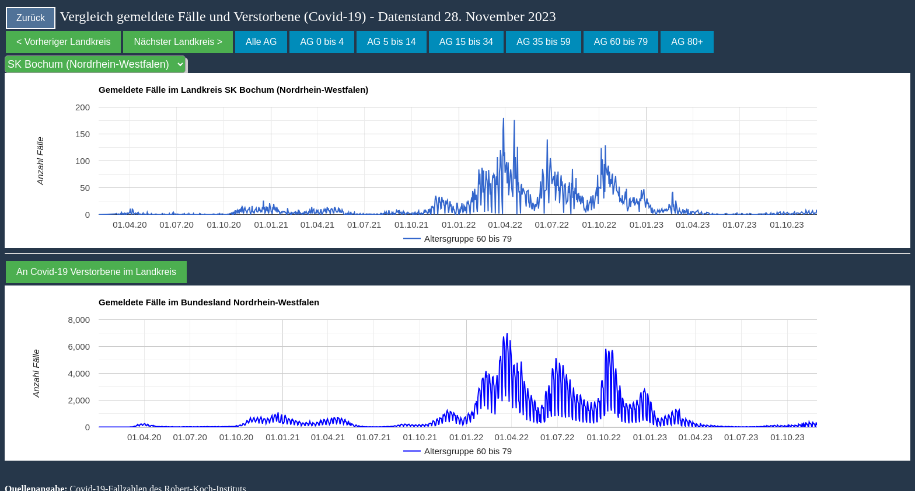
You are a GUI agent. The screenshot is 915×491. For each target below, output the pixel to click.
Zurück (30, 18)
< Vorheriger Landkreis (63, 42)
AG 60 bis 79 (621, 42)
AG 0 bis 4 (322, 42)
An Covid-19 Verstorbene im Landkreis (96, 272)
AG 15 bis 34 (466, 42)
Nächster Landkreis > (178, 42)
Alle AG (261, 42)
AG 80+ (687, 42)
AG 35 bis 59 (543, 42)
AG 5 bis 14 (391, 42)
